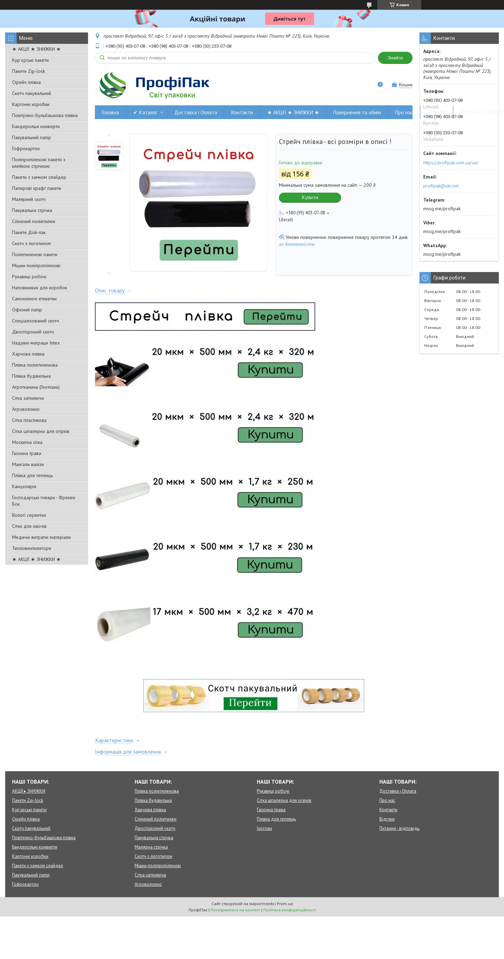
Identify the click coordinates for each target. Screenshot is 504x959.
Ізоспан (264, 828)
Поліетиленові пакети (34, 254)
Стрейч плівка (26, 82)
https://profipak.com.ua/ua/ (450, 162)
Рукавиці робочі (29, 276)
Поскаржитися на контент (235, 909)
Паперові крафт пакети (36, 188)
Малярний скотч (29, 199)
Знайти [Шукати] (395, 57)
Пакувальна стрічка (32, 210)
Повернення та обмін (357, 112)
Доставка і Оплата (195, 112)
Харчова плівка (28, 354)
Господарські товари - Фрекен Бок (43, 500)
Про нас (404, 112)
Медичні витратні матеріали (41, 537)
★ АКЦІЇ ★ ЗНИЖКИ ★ (36, 49)
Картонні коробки (30, 104)
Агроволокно (26, 409)
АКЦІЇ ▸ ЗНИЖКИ (28, 791)
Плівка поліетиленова (35, 365)
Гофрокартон (26, 148)
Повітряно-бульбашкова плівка (45, 115)
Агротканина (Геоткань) (36, 387)
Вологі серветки (29, 515)
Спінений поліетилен (33, 221)
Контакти (242, 112)
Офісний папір (27, 310)
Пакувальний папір (31, 137)
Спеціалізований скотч (35, 321)
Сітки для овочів (29, 526)
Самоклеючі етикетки (34, 299)
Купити (310, 197)
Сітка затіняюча (28, 398)
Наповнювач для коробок (39, 287)
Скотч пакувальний (31, 93)
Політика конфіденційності (289, 909)
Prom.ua (285, 903)
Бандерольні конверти (36, 126)
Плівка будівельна (31, 376)
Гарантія (436, 112)
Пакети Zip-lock (28, 71)
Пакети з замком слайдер (39, 177)
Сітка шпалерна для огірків (40, 431)
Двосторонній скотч (33, 332)
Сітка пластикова (29, 420)
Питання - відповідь (399, 828)
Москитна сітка (27, 442)
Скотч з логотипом (31, 243)
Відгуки (387, 819)
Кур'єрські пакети (30, 60)
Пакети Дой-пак (29, 232)
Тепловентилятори (31, 548)
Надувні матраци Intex (36, 343)
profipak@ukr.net (441, 186)
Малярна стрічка (151, 847)
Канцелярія (24, 486)
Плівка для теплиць (32, 475)
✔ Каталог (145, 112)
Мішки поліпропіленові (36, 265)
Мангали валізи (28, 464)
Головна (110, 112)
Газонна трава (26, 453)
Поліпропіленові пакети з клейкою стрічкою (38, 162)
